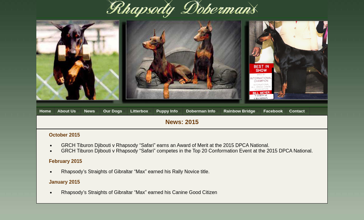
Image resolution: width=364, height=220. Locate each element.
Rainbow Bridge (239, 111)
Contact (297, 111)
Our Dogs (112, 111)
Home (45, 111)
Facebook (273, 111)
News (89, 111)
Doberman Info (200, 111)
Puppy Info (167, 111)
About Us (66, 111)
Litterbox (139, 111)
